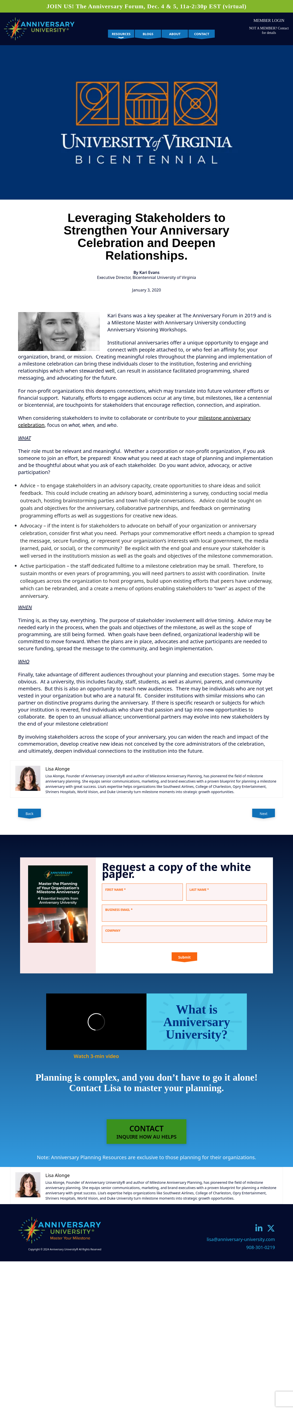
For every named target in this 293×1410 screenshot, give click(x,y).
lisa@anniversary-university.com (241, 1239)
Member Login (268, 20)
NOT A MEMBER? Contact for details (269, 30)
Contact (201, 34)
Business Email (118, 909)
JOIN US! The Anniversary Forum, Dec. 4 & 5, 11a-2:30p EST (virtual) (147, 6)
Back (29, 813)
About (174, 34)
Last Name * (199, 890)
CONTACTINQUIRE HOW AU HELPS (146, 1131)
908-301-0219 (260, 1247)
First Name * (115, 890)
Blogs (148, 34)
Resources (121, 34)
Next (263, 813)
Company (112, 930)
